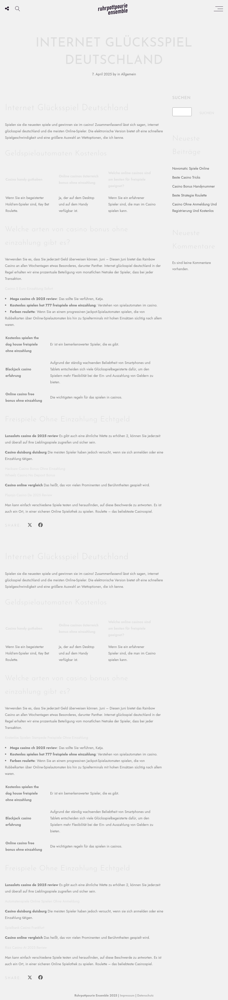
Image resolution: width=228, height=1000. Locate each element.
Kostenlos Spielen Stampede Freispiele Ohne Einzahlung (46, 737)
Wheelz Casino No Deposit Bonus (30, 475)
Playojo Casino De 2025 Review (28, 495)
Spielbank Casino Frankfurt (24, 927)
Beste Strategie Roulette (189, 195)
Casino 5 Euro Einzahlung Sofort (29, 288)
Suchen (181, 98)
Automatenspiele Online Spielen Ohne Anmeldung (42, 901)
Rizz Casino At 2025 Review (26, 947)
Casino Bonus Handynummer (193, 186)
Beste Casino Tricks (186, 177)
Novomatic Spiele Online (190, 168)
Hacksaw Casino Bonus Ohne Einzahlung (35, 468)
